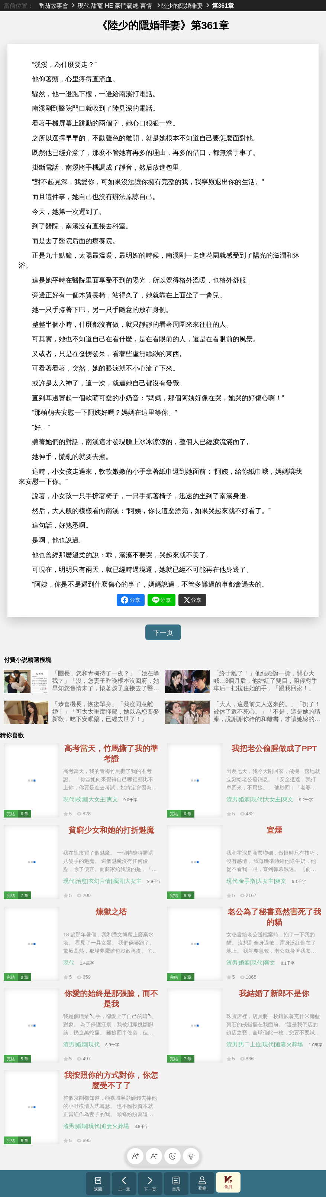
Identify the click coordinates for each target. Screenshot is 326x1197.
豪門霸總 (127, 5)
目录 (176, 1183)
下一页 (163, 632)
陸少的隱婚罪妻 (182, 5)
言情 (146, 5)
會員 (228, 1182)
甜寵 (97, 5)
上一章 (124, 1183)
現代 (84, 5)
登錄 (202, 1183)
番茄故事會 (53, 5)
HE (109, 5)
